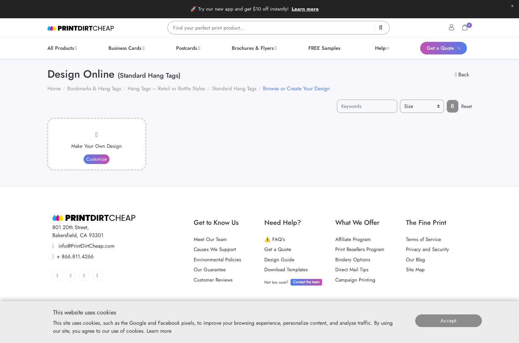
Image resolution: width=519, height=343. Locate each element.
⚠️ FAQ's (274, 239)
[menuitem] (63, 48)
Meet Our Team (210, 239)
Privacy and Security (427, 249)
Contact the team (306, 282)
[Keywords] (367, 106)
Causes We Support (215, 249)
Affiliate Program (353, 239)
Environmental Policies (217, 259)
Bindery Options (352, 259)
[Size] (422, 106)
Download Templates (286, 269)
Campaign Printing (355, 280)
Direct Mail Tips (351, 269)
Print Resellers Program (359, 249)
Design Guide (279, 259)
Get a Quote (277, 249)
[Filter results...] (452, 106)
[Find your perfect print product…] (278, 28)
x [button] (512, 5)
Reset (466, 106)
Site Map (415, 269)
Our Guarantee (210, 269)
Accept (448, 320)
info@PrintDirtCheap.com (83, 246)
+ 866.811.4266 (73, 256)
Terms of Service (423, 239)
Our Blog (415, 259)
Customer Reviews (213, 280)
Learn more (305, 9)
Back (462, 74)
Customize (96, 159)
